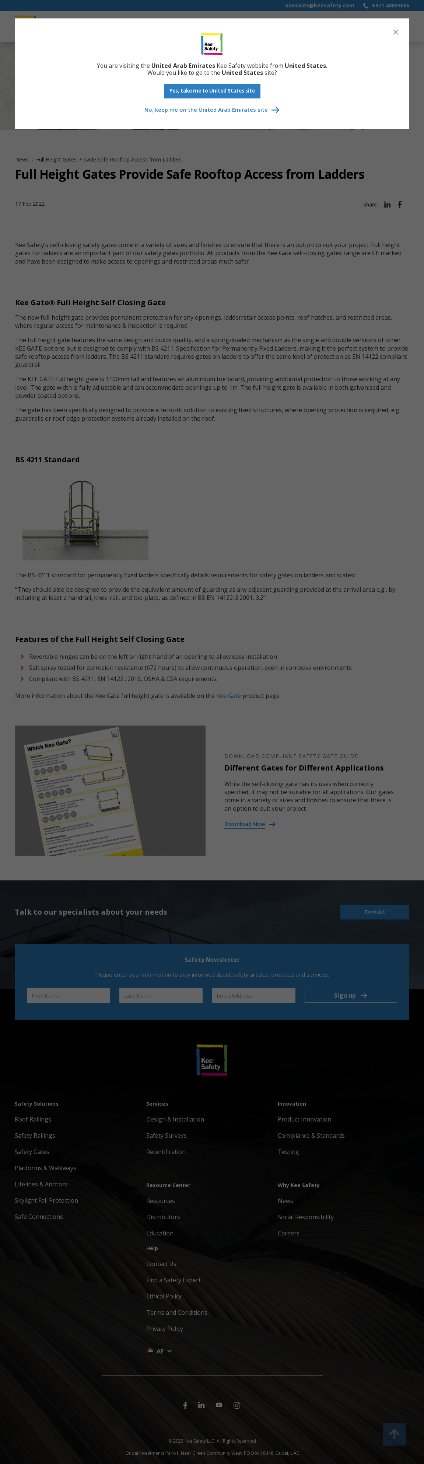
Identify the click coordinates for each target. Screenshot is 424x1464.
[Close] (396, 32)
